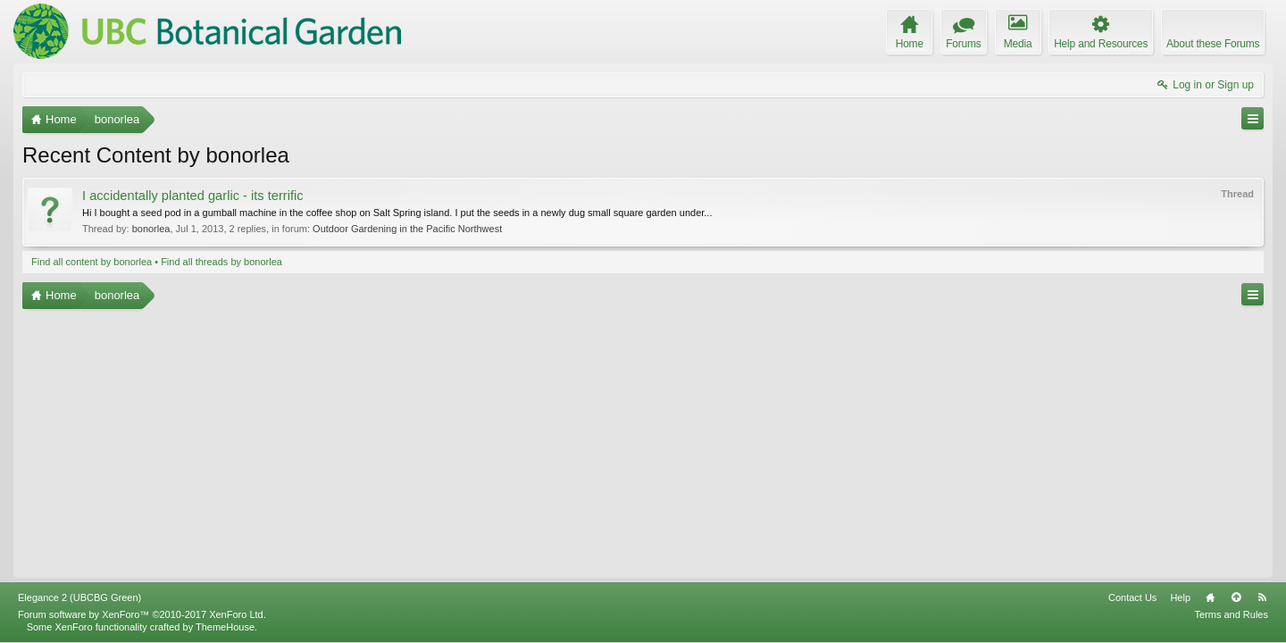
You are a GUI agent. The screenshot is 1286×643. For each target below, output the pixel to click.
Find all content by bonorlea (91, 261)
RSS (1262, 597)
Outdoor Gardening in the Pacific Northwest (407, 228)
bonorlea (151, 228)
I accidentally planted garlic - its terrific (193, 195)
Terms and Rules (1231, 614)
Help (1180, 597)
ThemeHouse (225, 627)
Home (1210, 597)
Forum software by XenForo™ (142, 614)
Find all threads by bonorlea (221, 261)
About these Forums (1212, 44)
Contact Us (1132, 597)
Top (1236, 597)
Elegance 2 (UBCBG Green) (79, 597)
